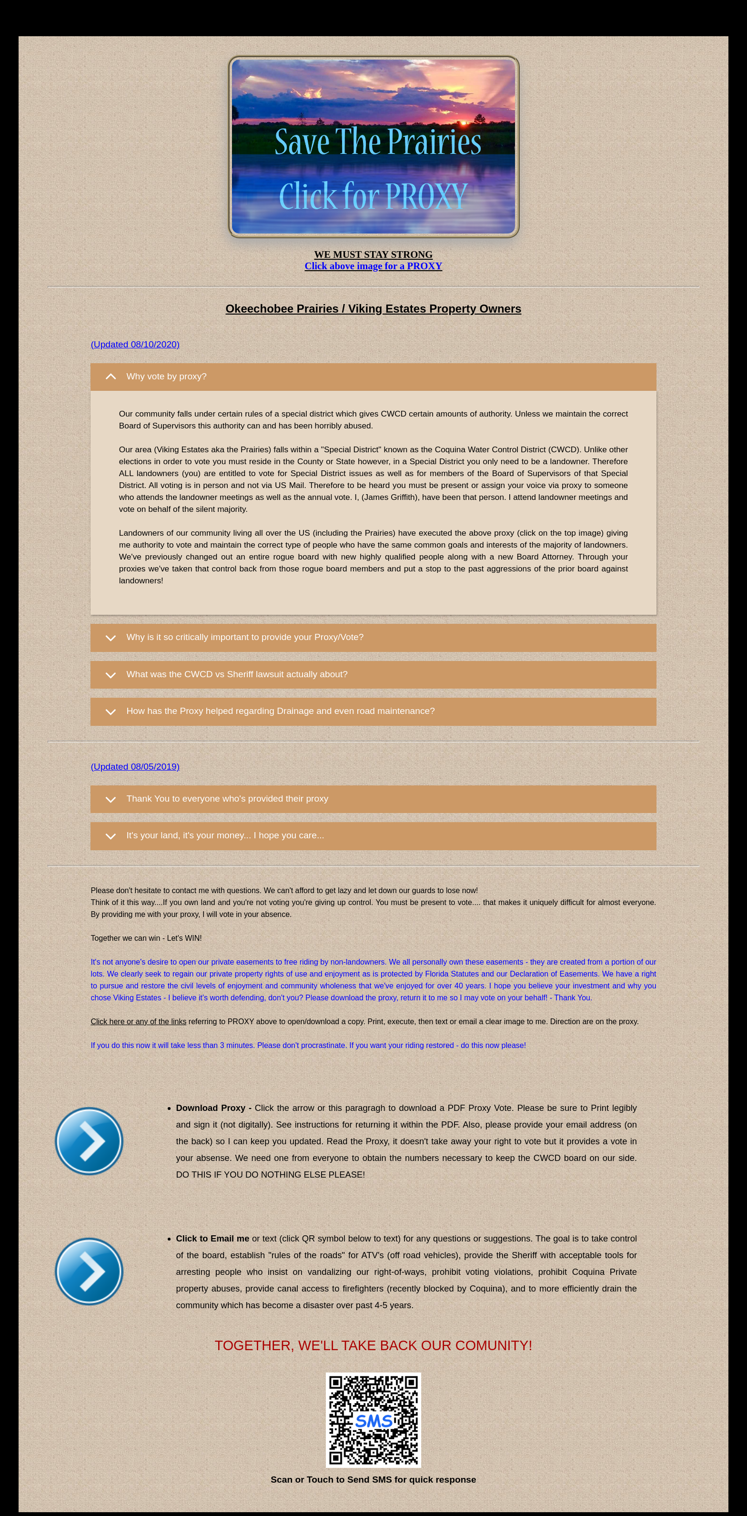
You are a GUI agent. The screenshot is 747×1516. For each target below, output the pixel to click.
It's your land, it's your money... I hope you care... (225, 836)
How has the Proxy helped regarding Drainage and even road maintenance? (280, 711)
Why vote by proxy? (166, 376)
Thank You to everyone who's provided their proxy (227, 799)
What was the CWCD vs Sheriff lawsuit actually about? (237, 674)
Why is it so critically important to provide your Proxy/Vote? (244, 637)
